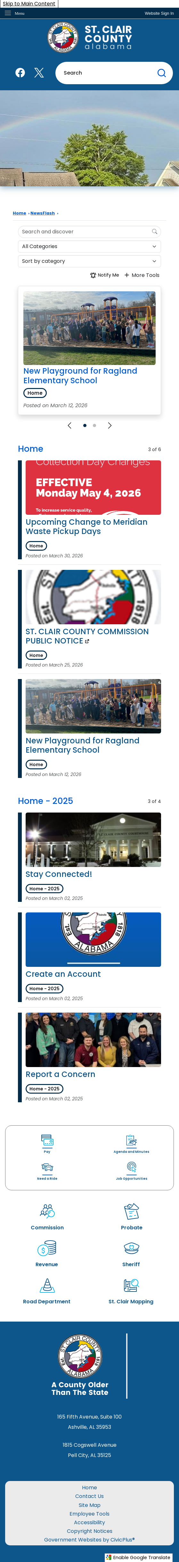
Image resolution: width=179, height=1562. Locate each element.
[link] (159, 13)
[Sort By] (89, 261)
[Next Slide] (109, 425)
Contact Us (89, 1496)
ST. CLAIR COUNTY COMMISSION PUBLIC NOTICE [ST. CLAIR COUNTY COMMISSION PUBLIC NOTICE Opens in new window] (87, 636)
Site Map (90, 1505)
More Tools (141, 275)
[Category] (89, 246)
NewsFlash (42, 213)
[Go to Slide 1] (85, 425)
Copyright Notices (89, 1531)
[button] (161, 73)
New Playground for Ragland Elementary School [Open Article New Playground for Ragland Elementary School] (83, 745)
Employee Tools (89, 1513)
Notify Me (104, 275)
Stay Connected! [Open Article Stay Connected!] (59, 874)
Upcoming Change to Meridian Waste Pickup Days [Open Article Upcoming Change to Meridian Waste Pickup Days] (87, 527)
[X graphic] (39, 72)
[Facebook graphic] (20, 72)
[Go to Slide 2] (94, 425)
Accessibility (89, 1522)
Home (19, 213)
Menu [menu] (19, 13)
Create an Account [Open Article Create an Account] (63, 974)
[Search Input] (89, 232)
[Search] (154, 231)
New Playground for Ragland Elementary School (80, 376)
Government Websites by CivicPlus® (89, 1539)
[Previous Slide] (69, 425)
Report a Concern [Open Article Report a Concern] (60, 1074)
